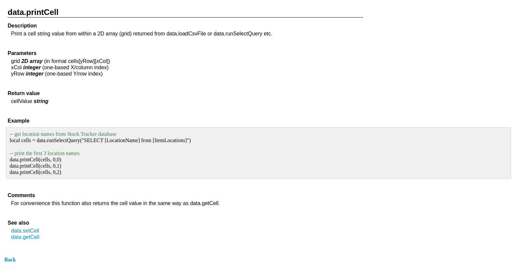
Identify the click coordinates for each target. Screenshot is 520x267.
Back (10, 259)
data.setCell (25, 231)
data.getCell (25, 237)
